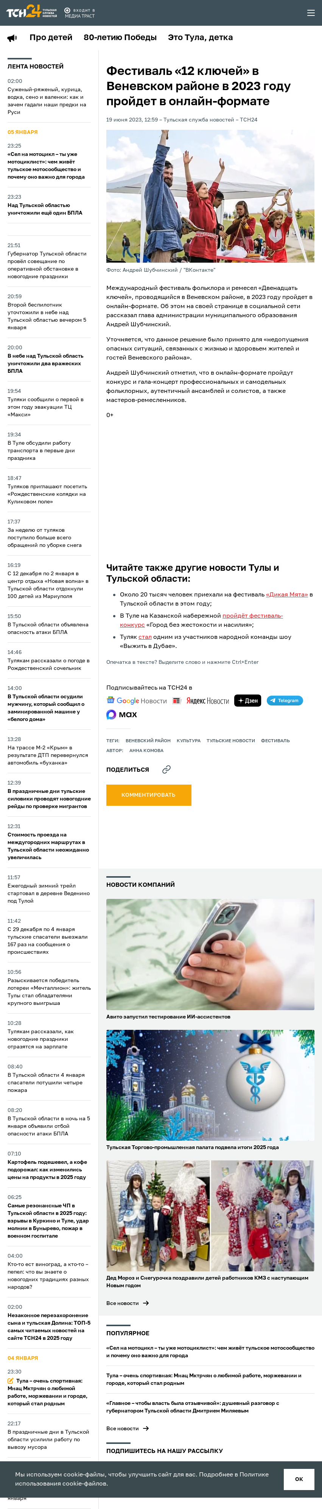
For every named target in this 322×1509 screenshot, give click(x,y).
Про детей (51, 38)
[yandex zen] (247, 701)
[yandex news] (200, 700)
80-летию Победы (120, 38)
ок (299, 1479)
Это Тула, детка (200, 38)
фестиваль (275, 741)
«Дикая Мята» (287, 595)
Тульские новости (231, 741)
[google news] (136, 700)
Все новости (122, 1303)
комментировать (148, 795)
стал (145, 637)
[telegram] (285, 700)
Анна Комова (146, 751)
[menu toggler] (311, 12)
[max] (121, 714)
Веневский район (148, 741)
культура (189, 741)
